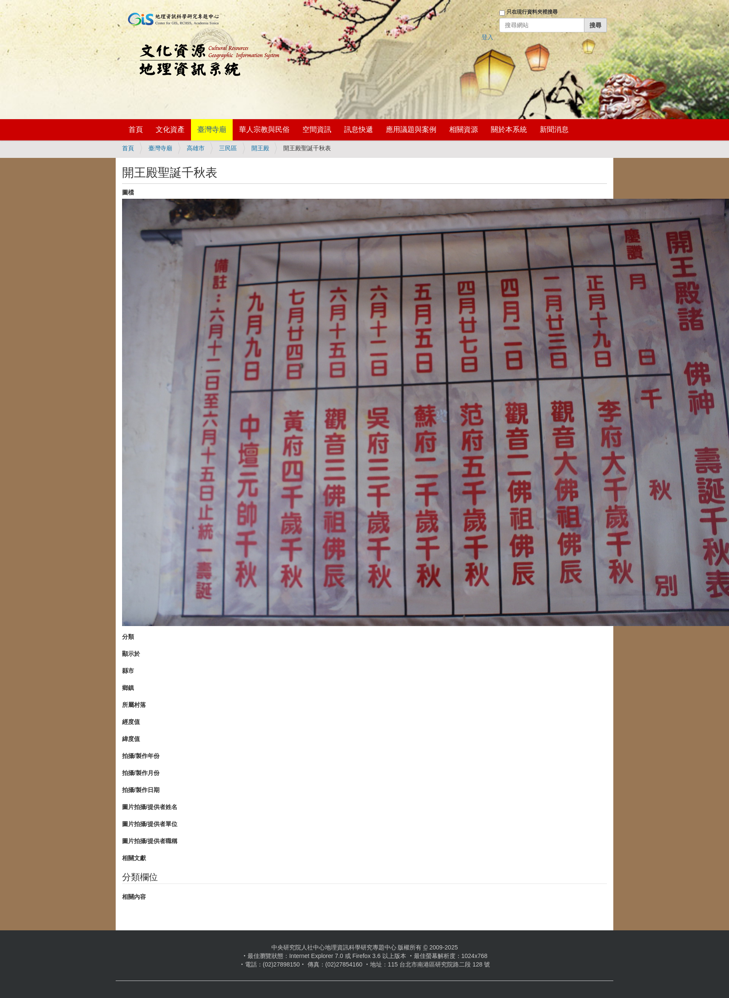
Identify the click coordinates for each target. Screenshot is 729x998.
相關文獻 (134, 858)
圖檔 (128, 192)
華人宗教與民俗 (264, 130)
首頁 (135, 130)
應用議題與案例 (411, 130)
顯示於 (131, 653)
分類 (128, 636)
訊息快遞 (358, 130)
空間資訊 (316, 130)
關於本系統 (509, 130)
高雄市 (196, 148)
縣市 (128, 670)
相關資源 (463, 130)
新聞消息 (554, 130)
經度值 (131, 721)
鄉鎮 (128, 687)
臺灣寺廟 (211, 130)
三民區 (228, 148)
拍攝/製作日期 (140, 789)
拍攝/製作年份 (140, 755)
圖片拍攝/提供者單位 (149, 824)
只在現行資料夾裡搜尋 (532, 12)
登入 (487, 37)
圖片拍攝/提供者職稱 (149, 841)
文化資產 (170, 130)
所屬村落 (134, 704)
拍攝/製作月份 (140, 772)
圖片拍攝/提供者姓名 (149, 807)
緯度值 (131, 738)
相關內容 (134, 896)
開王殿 (260, 148)
